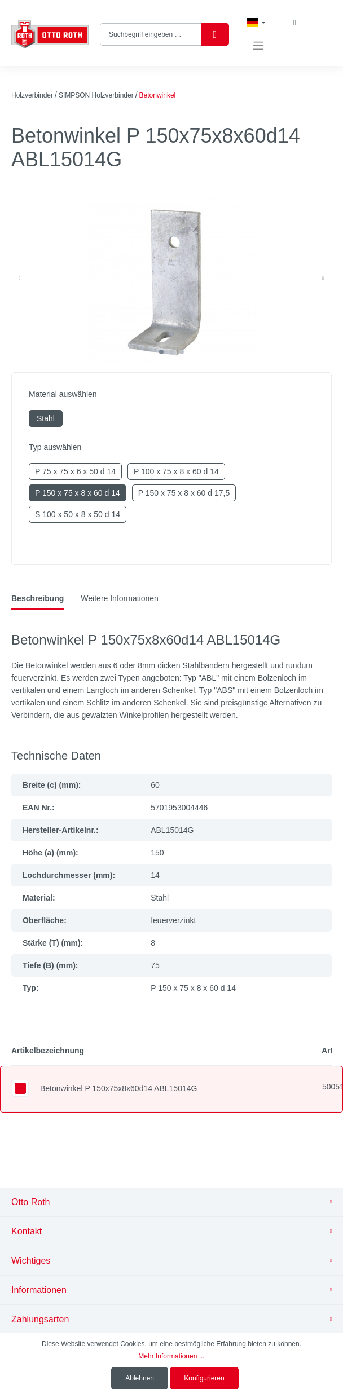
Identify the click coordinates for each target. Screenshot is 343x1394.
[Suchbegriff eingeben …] (151, 34)
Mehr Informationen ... (171, 1356)
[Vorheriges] (19, 278)
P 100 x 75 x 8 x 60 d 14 (176, 471)
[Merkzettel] (279, 22)
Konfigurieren (204, 1378)
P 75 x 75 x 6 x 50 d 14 (75, 471)
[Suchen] (215, 34)
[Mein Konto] (294, 22)
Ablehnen (139, 1378)
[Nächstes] (322, 278)
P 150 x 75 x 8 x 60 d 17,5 (184, 492)
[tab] (37, 599)
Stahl (46, 418)
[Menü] (258, 46)
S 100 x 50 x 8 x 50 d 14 (77, 514)
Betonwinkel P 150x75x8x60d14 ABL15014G (118, 1088)
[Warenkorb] (310, 22)
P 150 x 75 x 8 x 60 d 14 (77, 492)
